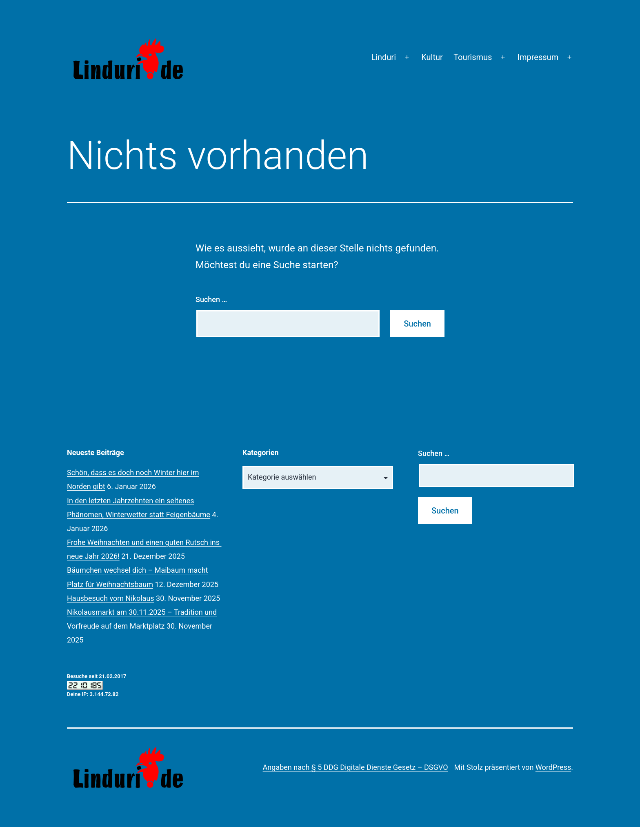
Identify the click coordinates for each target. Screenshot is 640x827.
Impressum (538, 57)
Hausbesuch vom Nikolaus (110, 598)
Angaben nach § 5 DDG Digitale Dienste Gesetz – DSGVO (355, 767)
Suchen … (211, 299)
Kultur (432, 57)
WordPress (553, 767)
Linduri (383, 57)
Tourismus (472, 57)
